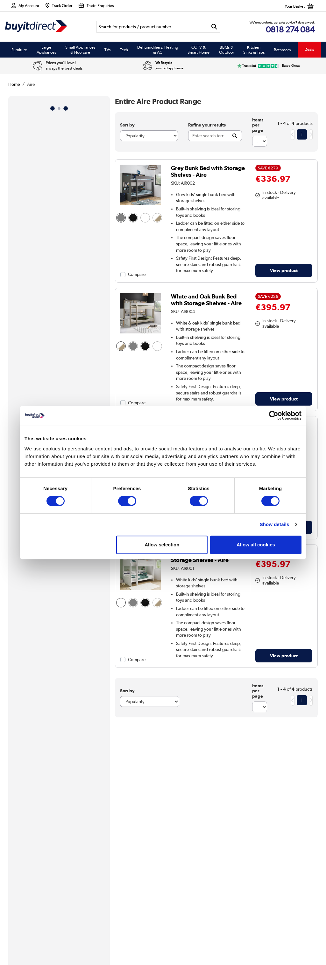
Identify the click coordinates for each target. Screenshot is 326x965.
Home (14, 84)
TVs (107, 49)
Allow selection (162, 544)
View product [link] (284, 270)
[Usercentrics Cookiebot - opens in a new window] (273, 415)
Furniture (19, 49)
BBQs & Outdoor (226, 49)
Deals (309, 49)
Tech (124, 49)
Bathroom (282, 49)
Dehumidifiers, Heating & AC (157, 49)
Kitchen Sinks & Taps (254, 49)
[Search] (152, 27)
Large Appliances (46, 49)
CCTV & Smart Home (198, 49)
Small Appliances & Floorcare (80, 49)
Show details (274, 524)
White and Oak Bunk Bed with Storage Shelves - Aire (206, 299)
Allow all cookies (256, 544)
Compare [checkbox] (136, 274)
